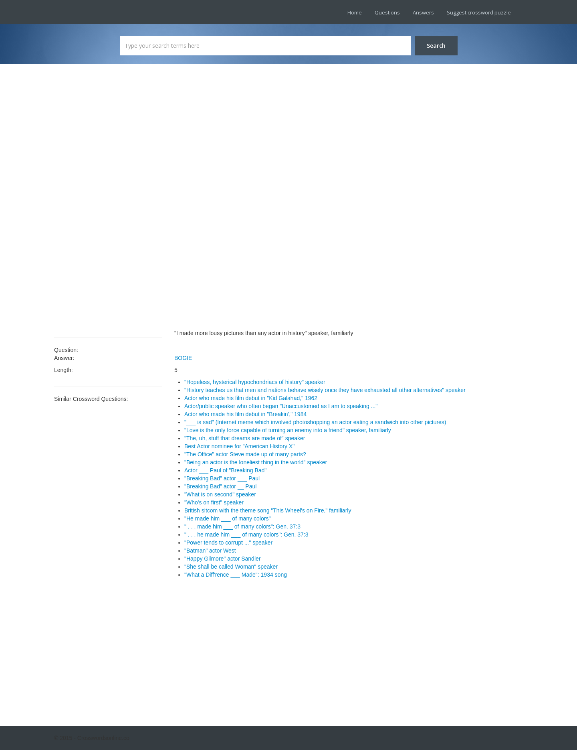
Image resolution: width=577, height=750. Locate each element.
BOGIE (183, 358)
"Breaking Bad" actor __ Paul (220, 486)
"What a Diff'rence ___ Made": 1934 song (235, 574)
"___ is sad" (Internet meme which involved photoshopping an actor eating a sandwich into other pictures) (315, 422)
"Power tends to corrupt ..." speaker (228, 542)
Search (436, 45)
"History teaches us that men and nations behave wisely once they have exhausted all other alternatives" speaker (325, 390)
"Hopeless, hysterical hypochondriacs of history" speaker (254, 382)
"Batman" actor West (210, 550)
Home (354, 12)
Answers (423, 12)
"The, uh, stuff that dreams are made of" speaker (244, 438)
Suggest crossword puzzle (479, 12)
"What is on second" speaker (220, 494)
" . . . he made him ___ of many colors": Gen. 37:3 (246, 534)
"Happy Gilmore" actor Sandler (222, 558)
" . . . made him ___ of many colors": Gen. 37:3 (242, 526)
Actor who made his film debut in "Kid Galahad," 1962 (250, 398)
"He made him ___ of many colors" (227, 518)
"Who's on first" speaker (214, 502)
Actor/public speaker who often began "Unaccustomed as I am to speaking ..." (280, 406)
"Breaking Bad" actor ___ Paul (222, 478)
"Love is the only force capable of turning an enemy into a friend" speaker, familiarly (287, 430)
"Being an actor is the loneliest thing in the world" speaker (255, 462)
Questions (387, 12)
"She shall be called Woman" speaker (231, 566)
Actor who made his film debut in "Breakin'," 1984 (245, 414)
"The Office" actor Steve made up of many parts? (245, 454)
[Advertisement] (108, 200)
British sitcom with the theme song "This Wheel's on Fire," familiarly (267, 510)
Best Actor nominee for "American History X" (239, 446)
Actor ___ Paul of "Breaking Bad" (225, 470)
